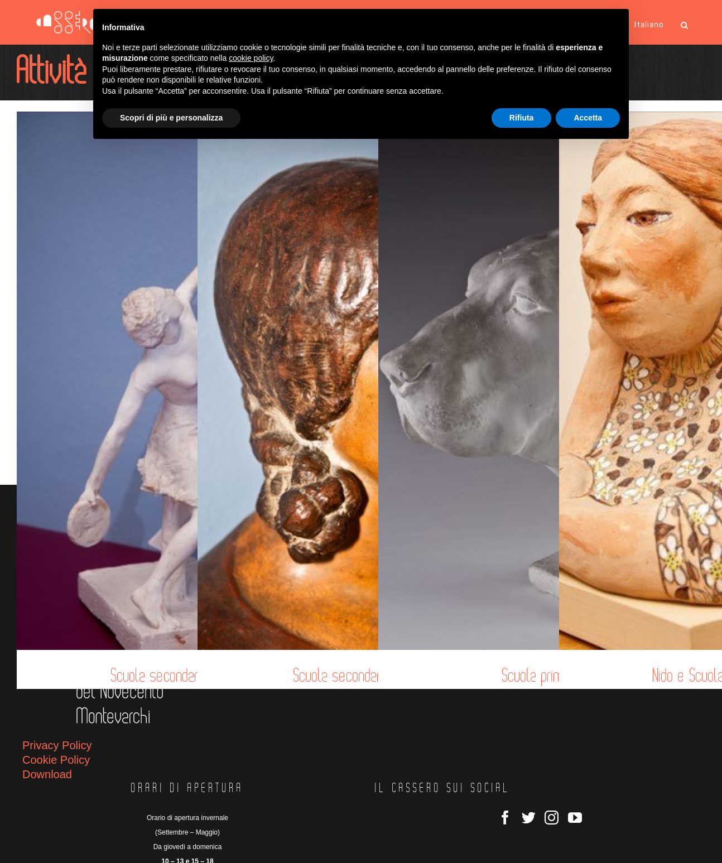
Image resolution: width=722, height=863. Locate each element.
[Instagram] (552, 818)
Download (47, 774)
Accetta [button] (588, 117)
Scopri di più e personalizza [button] (171, 117)
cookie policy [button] (251, 58)
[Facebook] (505, 818)
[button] (685, 25)
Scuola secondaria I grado (361, 676)
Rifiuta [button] (521, 117)
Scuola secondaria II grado (180, 676)
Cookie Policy (56, 760)
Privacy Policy (57, 745)
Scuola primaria (542, 676)
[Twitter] (529, 818)
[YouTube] (575, 818)
